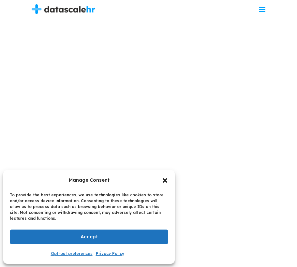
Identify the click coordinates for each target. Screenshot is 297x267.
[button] (165, 180)
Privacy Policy (110, 253)
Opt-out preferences (72, 253)
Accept (89, 236)
